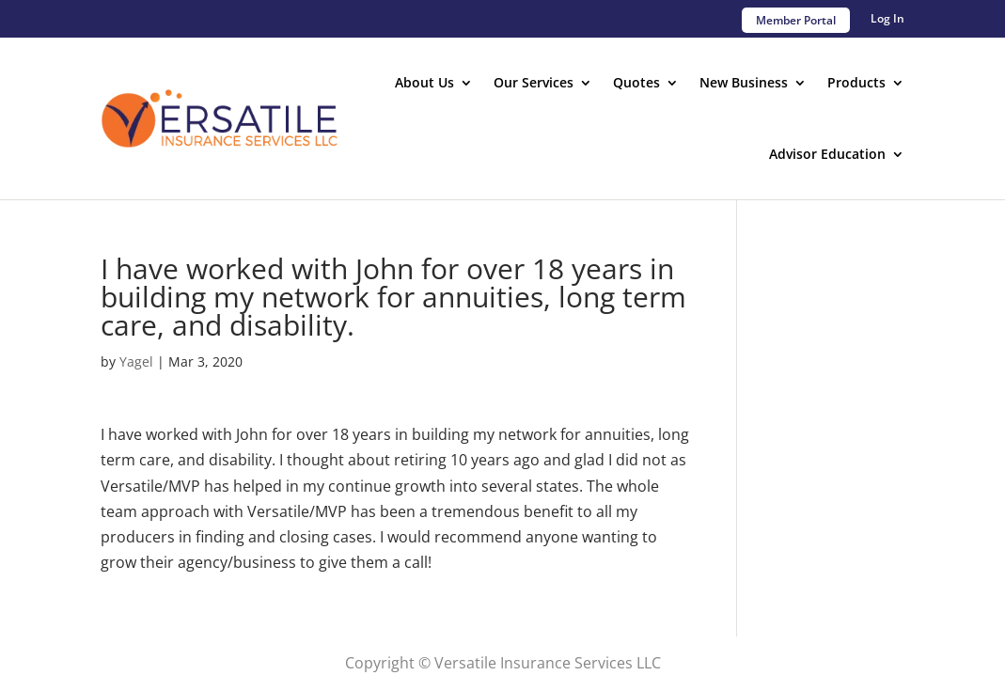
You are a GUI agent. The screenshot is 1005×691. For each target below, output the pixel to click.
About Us (424, 82)
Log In (887, 19)
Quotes (636, 82)
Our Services (533, 82)
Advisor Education (827, 154)
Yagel (136, 361)
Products (856, 82)
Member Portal (796, 20)
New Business (743, 82)
